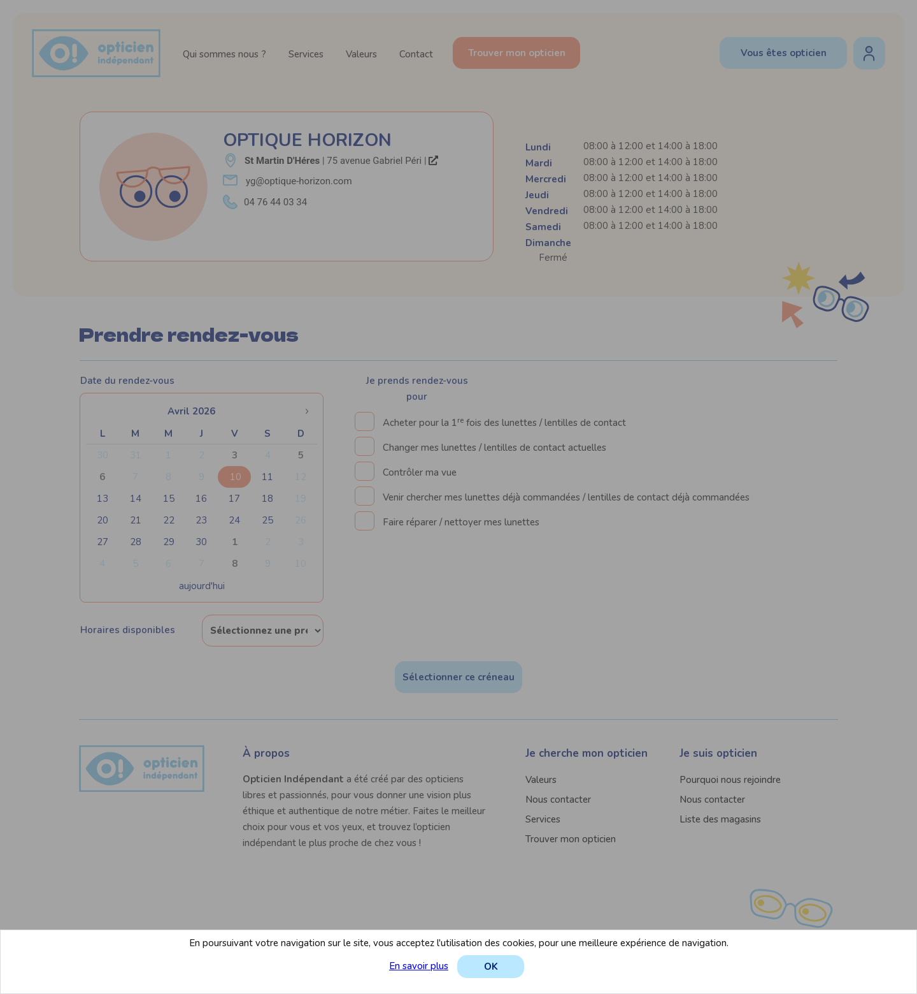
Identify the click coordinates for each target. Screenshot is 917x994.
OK (491, 966)
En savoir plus (418, 966)
